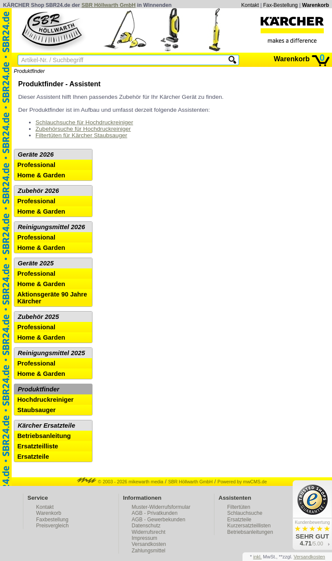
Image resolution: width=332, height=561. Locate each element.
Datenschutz (146, 526)
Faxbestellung (52, 520)
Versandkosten (149, 544)
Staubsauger (36, 410)
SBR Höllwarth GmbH (109, 5)
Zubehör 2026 (38, 190)
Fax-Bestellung (280, 5)
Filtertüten (238, 507)
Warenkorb (315, 5)
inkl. (257, 556)
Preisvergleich (52, 526)
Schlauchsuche (244, 513)
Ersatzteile (33, 456)
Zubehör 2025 (38, 316)
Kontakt (250, 5)
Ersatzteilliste (37, 446)
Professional (36, 164)
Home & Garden (41, 175)
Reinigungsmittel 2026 (51, 227)
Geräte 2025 (36, 263)
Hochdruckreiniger (45, 399)
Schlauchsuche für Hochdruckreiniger (84, 122)
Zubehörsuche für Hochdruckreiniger (83, 129)
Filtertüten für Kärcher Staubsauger (81, 135)
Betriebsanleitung (44, 435)
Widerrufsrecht (149, 532)
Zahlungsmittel (149, 551)
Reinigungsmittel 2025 (51, 353)
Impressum (144, 538)
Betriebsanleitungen (250, 532)
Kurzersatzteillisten (249, 526)
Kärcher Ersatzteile (46, 425)
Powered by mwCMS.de (242, 481)
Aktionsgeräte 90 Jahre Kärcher (52, 298)
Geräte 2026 (36, 154)
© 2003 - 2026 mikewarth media (120, 481)
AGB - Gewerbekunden (158, 520)
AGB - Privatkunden (155, 513)
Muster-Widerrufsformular (161, 507)
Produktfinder (29, 71)
